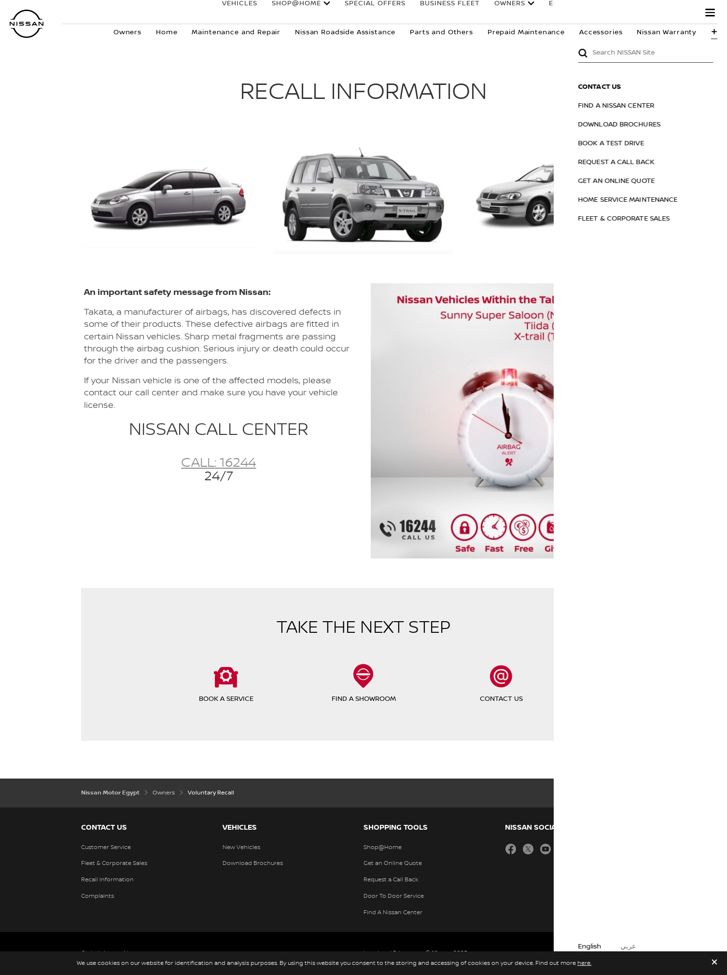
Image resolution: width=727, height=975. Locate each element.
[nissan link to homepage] (26, 24)
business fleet (440, 13)
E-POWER (556, 13)
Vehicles (230, 13)
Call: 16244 (218, 463)
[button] (710, 12)
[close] (714, 963)
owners (500, 13)
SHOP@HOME (286, 13)
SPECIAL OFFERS (365, 13)
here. (584, 963)
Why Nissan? (659, 13)
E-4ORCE (603, 13)
